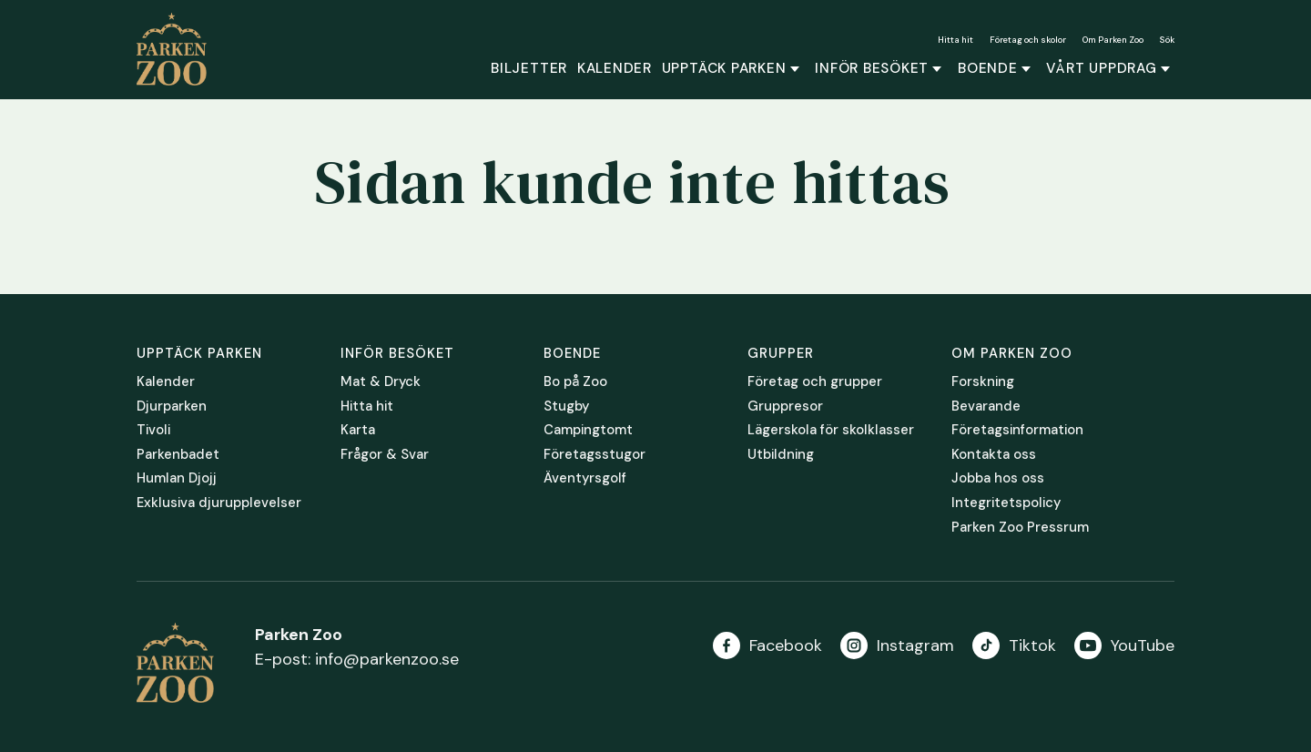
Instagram (915, 645)
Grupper (780, 353)
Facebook (785, 645)
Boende (988, 68)
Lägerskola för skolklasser (830, 430)
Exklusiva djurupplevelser (219, 503)
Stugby (566, 407)
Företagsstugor (594, 455)
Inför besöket (872, 68)
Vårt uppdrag (1101, 68)
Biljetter (529, 68)
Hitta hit (955, 40)
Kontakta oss (993, 455)
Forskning (982, 382)
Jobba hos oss (997, 479)
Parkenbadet (178, 455)
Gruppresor (785, 407)
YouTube (1142, 645)
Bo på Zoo (575, 382)
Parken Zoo (178, 49)
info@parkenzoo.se (387, 659)
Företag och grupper (814, 382)
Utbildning (780, 455)
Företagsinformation (1017, 430)
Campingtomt (588, 430)
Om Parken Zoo (1112, 40)
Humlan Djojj (177, 479)
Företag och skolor (1028, 40)
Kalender (614, 68)
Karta (357, 430)
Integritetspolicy (1006, 503)
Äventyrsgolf (585, 479)
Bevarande (986, 407)
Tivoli (153, 430)
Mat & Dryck (380, 382)
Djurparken (172, 407)
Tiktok (1032, 645)
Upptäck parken (724, 68)
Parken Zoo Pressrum (1020, 528)
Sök (1167, 40)
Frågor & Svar (384, 455)
